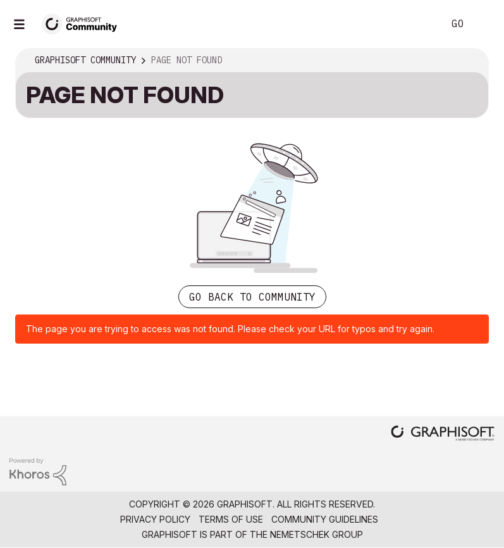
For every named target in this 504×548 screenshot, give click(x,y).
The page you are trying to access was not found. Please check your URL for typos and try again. (230, 328)
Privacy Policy (155, 519)
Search (420, 24)
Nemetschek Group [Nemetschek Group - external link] (316, 534)
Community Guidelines (324, 519)
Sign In (484, 24)
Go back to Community (252, 296)
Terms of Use (231, 519)
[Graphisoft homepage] (443, 434)
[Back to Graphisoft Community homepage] (83, 23)
